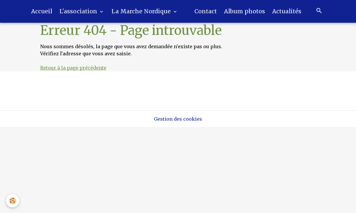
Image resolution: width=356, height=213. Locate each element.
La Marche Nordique (141, 11)
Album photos (244, 11)
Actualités (286, 11)
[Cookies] (12, 200)
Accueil (41, 11)
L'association (79, 11)
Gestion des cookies (178, 119)
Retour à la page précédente (73, 68)
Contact (205, 11)
